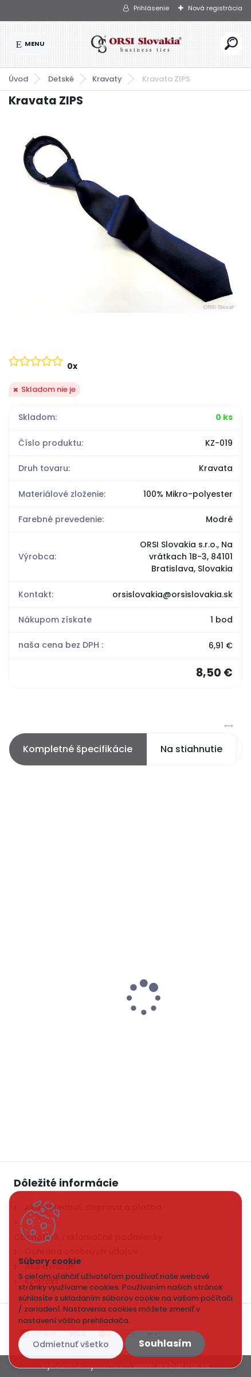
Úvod (18, 78)
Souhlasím (165, 1343)
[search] (231, 43)
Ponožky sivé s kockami (67, 1017)
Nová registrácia (215, 8)
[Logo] (136, 44)
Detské (61, 78)
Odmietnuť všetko (71, 1344)
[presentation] (16, 977)
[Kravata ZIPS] (125, 219)
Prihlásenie (151, 8)
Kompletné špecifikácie (77, 749)
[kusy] (57, 1086)
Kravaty (107, 78)
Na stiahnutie (191, 749)
